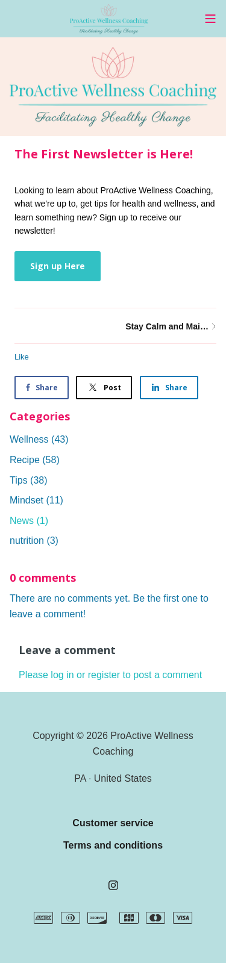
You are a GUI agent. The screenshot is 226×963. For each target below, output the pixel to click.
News (29, 521)
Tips (29, 480)
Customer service (112, 823)
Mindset (36, 500)
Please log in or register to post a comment (110, 675)
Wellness (39, 439)
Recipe (35, 460)
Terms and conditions (113, 845)
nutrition (34, 540)
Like (21, 356)
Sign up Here (57, 266)
